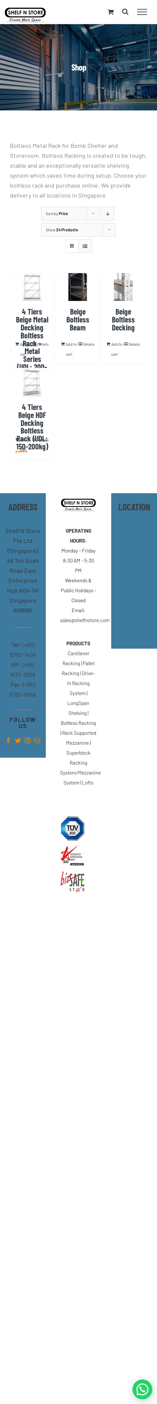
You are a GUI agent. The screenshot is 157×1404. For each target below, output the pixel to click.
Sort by (57, 213)
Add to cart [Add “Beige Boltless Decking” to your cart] (116, 349)
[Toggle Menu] (142, 12)
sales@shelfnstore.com (85, 620)
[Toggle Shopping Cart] (111, 11)
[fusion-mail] (37, 740)
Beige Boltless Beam (77, 319)
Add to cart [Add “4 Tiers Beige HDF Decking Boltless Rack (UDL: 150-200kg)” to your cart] (25, 444)
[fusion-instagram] (28, 740)
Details (43, 344)
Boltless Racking (78, 723)
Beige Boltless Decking (123, 319)
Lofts (87, 783)
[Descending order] (107, 213)
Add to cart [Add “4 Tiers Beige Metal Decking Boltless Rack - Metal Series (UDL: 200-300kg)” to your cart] (25, 349)
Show (62, 229)
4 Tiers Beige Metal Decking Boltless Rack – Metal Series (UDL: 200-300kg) (32, 343)
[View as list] (85, 246)
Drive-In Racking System (81, 683)
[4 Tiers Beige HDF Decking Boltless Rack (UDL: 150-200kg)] (32, 382)
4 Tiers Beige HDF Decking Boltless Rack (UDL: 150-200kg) (32, 426)
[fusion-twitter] (18, 740)
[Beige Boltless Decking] (123, 287)
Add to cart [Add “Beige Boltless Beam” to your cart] (71, 349)
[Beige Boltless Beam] (78, 287)
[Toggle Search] (125, 11)
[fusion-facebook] (8, 740)
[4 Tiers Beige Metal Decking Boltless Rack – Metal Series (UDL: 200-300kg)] (32, 287)
